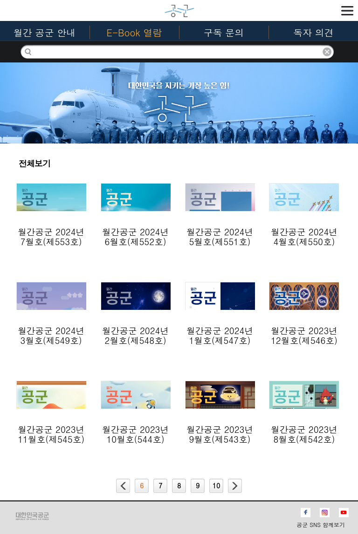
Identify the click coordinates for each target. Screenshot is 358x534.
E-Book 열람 (134, 32)
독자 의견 (313, 32)
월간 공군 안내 (45, 32)
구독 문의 (224, 32)
